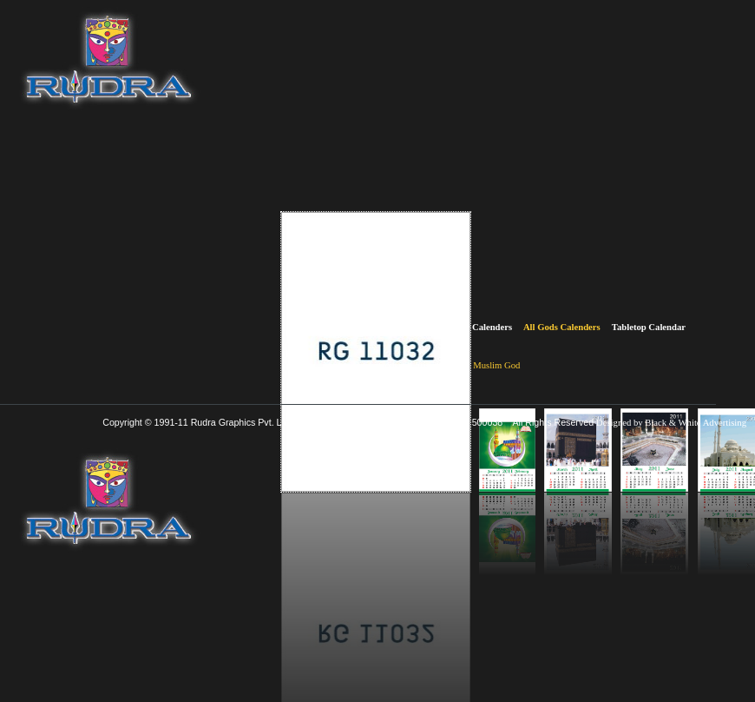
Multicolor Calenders (470, 327)
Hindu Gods (375, 365)
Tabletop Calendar (649, 327)
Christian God (436, 365)
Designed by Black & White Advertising (671, 422)
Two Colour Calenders (372, 327)
